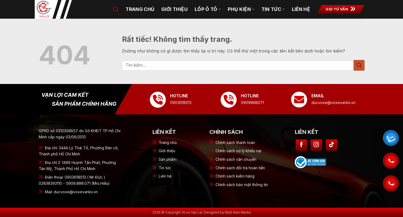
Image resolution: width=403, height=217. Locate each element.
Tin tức (273, 9)
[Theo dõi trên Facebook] (301, 145)
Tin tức (165, 168)
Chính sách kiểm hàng (235, 176)
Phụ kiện (241, 9)
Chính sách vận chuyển (236, 159)
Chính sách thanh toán (235, 142)
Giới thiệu (174, 9)
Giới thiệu (167, 150)
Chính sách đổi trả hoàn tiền (240, 168)
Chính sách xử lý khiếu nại (238, 150)
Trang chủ (168, 142)
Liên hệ (301, 9)
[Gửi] (359, 65)
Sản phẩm (168, 159)
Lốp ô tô (208, 9)
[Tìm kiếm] (116, 9)
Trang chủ (140, 9)
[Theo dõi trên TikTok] (331, 145)
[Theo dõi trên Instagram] (316, 145)
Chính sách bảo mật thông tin (242, 184)
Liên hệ (165, 176)
